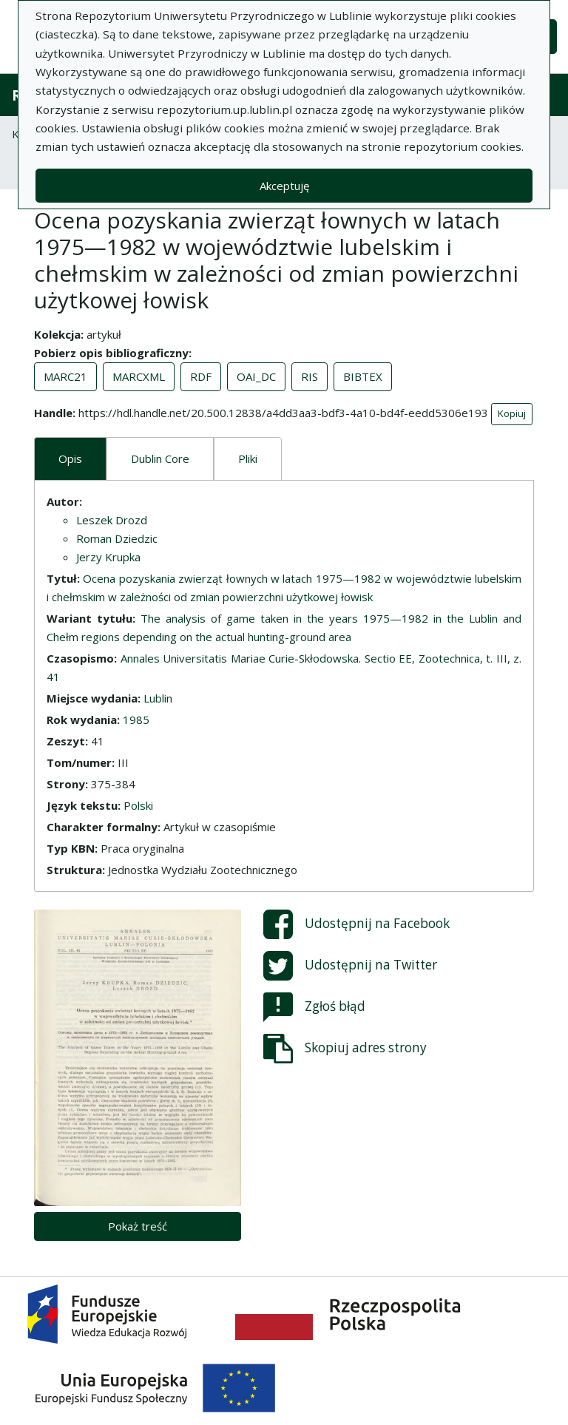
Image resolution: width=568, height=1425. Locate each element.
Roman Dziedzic (117, 538)
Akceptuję (284, 185)
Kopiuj (512, 413)
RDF (201, 376)
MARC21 (65, 376)
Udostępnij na (356, 924)
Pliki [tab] (247, 458)
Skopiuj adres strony (345, 1048)
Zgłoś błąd (314, 1007)
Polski (138, 805)
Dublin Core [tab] (160, 458)
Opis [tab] (70, 458)
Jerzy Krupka (108, 556)
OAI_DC (256, 376)
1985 (136, 719)
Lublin (157, 698)
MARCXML (138, 376)
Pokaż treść (137, 1226)
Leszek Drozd (111, 519)
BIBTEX (362, 376)
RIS (309, 376)
